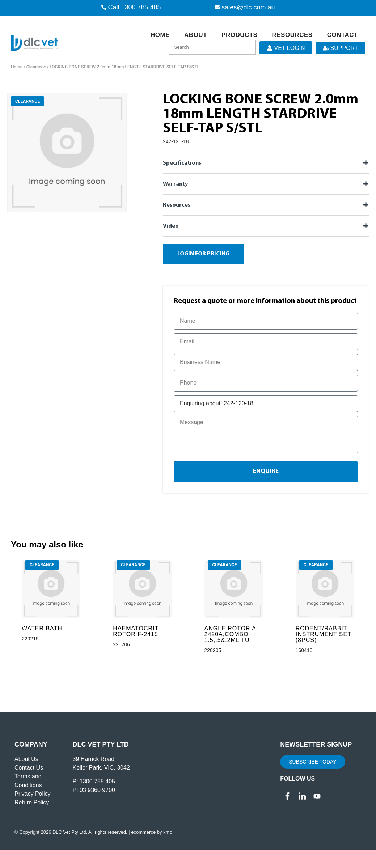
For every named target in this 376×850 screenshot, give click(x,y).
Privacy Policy (32, 794)
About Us (26, 759)
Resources (292, 34)
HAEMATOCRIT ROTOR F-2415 (136, 631)
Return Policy (31, 802)
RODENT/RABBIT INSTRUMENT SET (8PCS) (323, 634)
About (195, 34)
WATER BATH (42, 628)
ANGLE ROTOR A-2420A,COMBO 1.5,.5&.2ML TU (231, 634)
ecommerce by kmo (151, 832)
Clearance (36, 66)
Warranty (175, 184)
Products (239, 34)
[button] (266, 163)
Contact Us (28, 768)
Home (160, 34)
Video (171, 226)
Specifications (182, 163)
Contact (342, 34)
